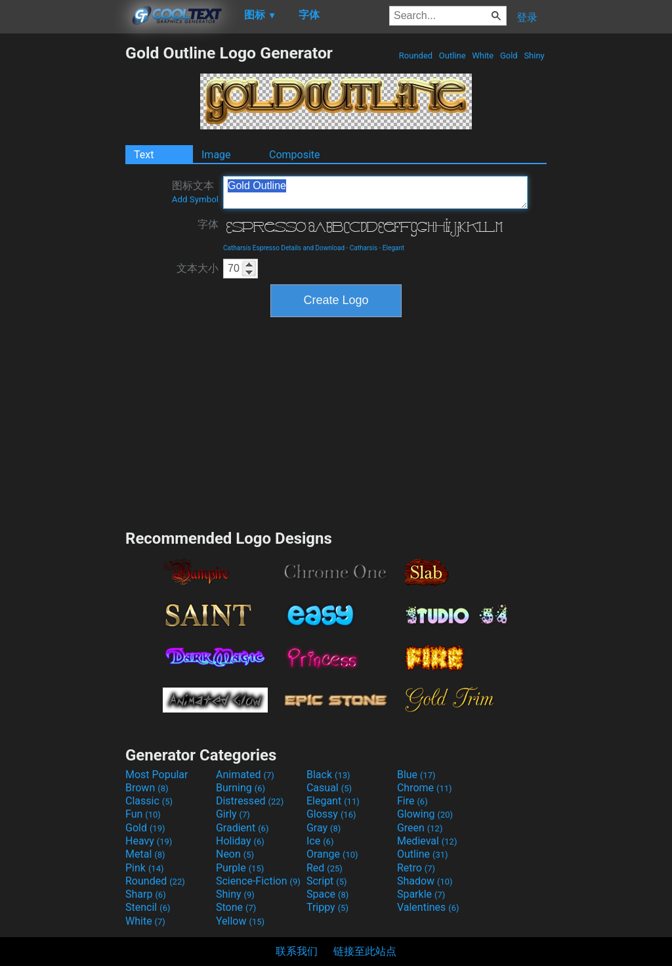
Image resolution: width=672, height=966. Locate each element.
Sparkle (421, 894)
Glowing (425, 814)
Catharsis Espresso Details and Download (284, 248)
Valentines (428, 907)
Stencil (147, 907)
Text (144, 154)
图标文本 (195, 191)
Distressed (250, 801)
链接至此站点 (364, 951)
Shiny (534, 55)
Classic (149, 801)
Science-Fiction (258, 881)
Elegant (393, 248)
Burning (240, 787)
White (482, 55)
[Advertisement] (62, 240)
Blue (416, 774)
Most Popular (156, 774)
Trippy (327, 907)
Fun (143, 814)
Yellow (240, 921)
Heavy (148, 841)
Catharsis (363, 248)
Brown (146, 787)
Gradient (242, 828)
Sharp (145, 894)
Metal (145, 854)
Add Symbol (195, 199)
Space (327, 894)
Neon (235, 854)
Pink (144, 868)
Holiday (240, 841)
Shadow (425, 881)
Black (328, 774)
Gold (509, 55)
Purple (240, 868)
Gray (323, 828)
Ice (319, 841)
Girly (233, 814)
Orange (332, 854)
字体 (208, 224)
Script (326, 881)
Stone (236, 907)
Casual (329, 787)
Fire (412, 801)
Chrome (424, 787)
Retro (416, 868)
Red (324, 868)
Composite (294, 154)
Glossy (331, 814)
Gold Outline (375, 192)
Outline (452, 55)
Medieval (427, 841)
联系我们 (297, 951)
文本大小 (198, 268)
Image (216, 154)
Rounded (416, 55)
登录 (526, 17)
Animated (245, 774)
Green (420, 828)
